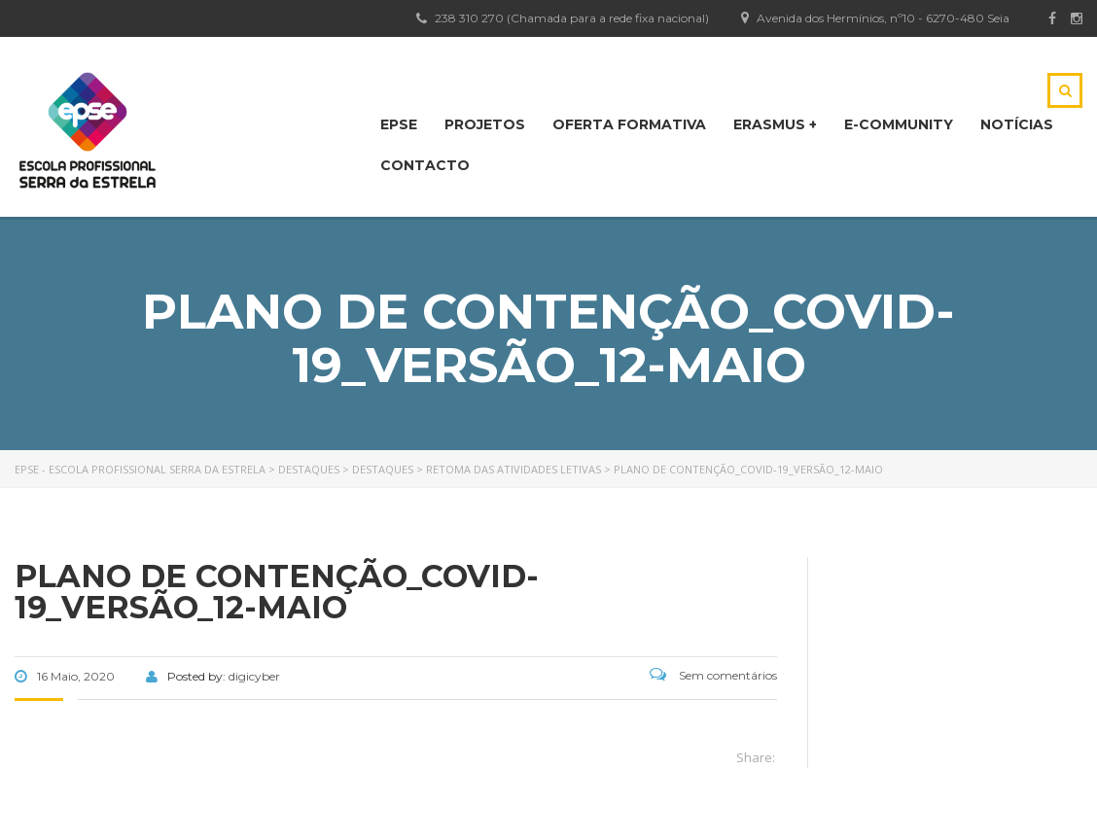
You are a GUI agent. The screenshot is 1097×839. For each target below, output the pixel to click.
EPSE (398, 124)
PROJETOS (484, 124)
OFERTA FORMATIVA (629, 124)
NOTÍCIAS (1016, 124)
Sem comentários (713, 675)
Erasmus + (775, 124)
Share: (755, 757)
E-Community (898, 124)
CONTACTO (425, 165)
